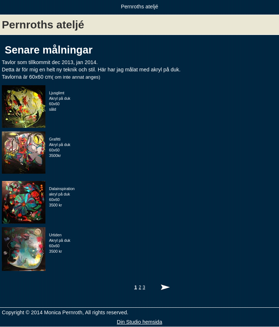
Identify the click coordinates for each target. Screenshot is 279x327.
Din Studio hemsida (139, 322)
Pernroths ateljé (139, 6)
